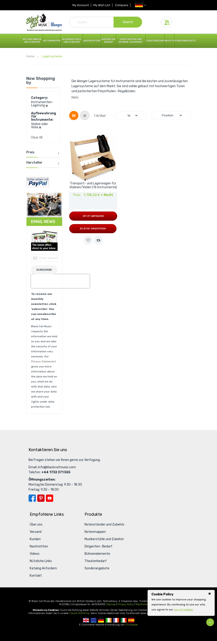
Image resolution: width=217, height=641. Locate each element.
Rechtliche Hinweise (147, 604)
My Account (80, 5)
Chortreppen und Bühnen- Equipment (131, 40)
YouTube (49, 498)
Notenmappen (51, 40)
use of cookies (183, 609)
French (116, 620)
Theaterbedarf (155, 40)
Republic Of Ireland (109, 620)
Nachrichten (39, 546)
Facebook (32, 498)
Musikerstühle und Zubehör (71, 40)
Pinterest (41, 498)
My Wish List (101, 5)
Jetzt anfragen (93, 216)
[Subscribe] (44, 269)
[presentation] (60, 281)
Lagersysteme (92, 40)
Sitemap (111, 604)
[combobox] (105, 22)
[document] (181, 602)
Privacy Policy (126, 604)
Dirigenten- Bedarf (108, 40)
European (93, 620)
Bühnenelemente (97, 554)
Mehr (75, 97)
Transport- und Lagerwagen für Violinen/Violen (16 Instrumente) (93, 185)
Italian (124, 620)
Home (30, 56)
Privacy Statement (43, 361)
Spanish (131, 620)
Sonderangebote (185, 40)
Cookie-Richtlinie (79, 613)
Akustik (169, 40)
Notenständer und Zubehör (32, 40)
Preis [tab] (30, 152)
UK (86, 620)
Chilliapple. (131, 624)
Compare (122, 5)
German (101, 620)
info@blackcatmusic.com (57, 467)
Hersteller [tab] (34, 163)
